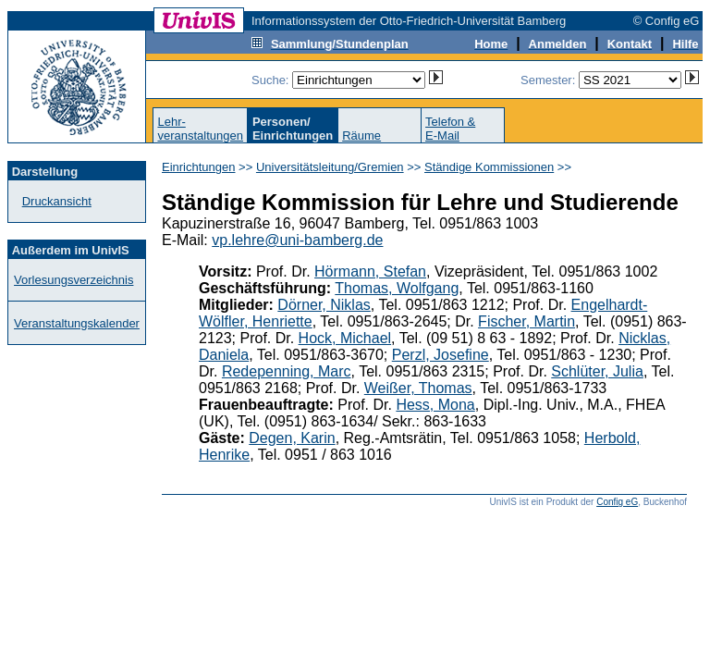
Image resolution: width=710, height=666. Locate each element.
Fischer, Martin (526, 321)
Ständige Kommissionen (489, 167)
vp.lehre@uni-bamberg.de (297, 240)
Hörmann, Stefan (370, 271)
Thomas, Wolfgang (397, 288)
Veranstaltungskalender (77, 323)
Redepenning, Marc (286, 371)
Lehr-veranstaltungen (200, 128)
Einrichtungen (199, 167)
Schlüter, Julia (597, 371)
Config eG (617, 502)
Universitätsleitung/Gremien (330, 167)
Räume (361, 135)
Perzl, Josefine (440, 355)
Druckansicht (57, 201)
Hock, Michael (345, 338)
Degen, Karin (292, 438)
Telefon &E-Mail (450, 128)
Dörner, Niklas (323, 305)
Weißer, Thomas (418, 388)
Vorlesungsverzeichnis (73, 280)
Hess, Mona (435, 405)
